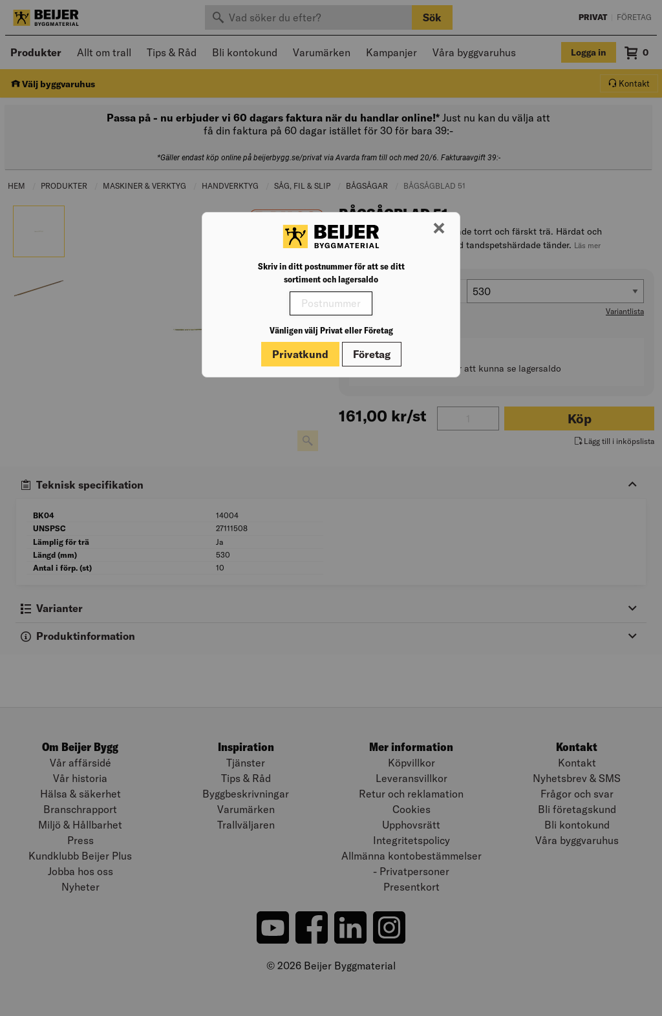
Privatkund (300, 354)
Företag (371, 354)
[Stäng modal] (439, 229)
